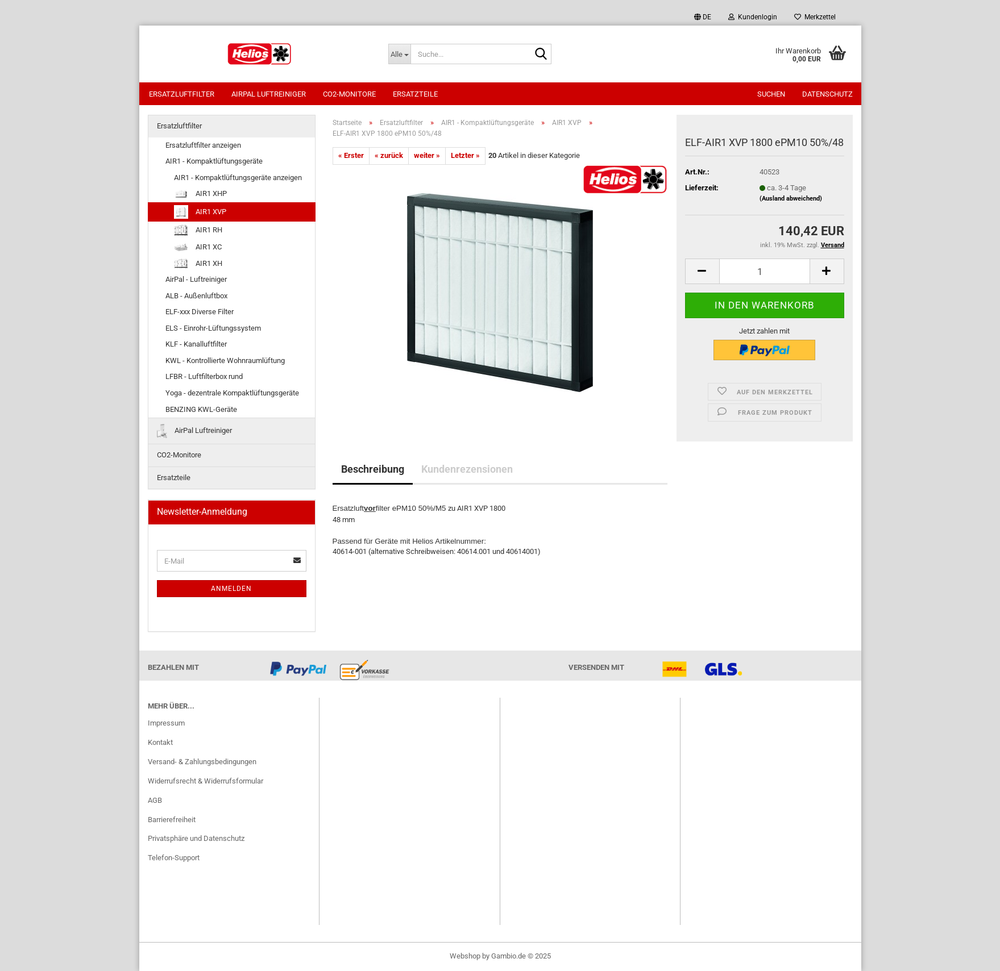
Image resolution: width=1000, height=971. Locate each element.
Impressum (166, 723)
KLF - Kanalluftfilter (196, 344)
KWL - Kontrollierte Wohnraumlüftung (225, 360)
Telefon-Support (174, 857)
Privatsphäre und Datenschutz (196, 838)
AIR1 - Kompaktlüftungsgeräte (214, 161)
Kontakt (160, 742)
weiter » (427, 155)
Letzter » (465, 155)
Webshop (465, 956)
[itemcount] (764, 271)
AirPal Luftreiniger (268, 94)
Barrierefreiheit (172, 819)
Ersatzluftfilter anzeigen (203, 145)
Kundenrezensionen (467, 469)
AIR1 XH (198, 264)
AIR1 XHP (200, 194)
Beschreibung (372, 469)
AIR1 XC (198, 247)
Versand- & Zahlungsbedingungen (202, 761)
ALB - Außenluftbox (196, 295)
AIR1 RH (198, 230)
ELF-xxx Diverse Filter (199, 311)
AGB (155, 800)
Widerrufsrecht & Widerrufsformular (205, 781)
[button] (703, 17)
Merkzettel (815, 17)
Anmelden (231, 589)
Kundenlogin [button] (752, 17)
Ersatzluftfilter (181, 94)
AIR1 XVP (200, 212)
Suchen (771, 94)
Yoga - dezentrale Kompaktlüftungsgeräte (232, 393)
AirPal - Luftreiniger (196, 279)
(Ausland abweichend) (791, 198)
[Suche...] (399, 54)
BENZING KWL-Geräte (201, 409)
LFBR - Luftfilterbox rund (204, 376)
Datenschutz (827, 94)
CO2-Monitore (349, 94)
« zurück (389, 155)
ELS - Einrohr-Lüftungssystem (213, 328)
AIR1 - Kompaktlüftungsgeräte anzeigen (238, 177)
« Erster (351, 155)
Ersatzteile (415, 94)
